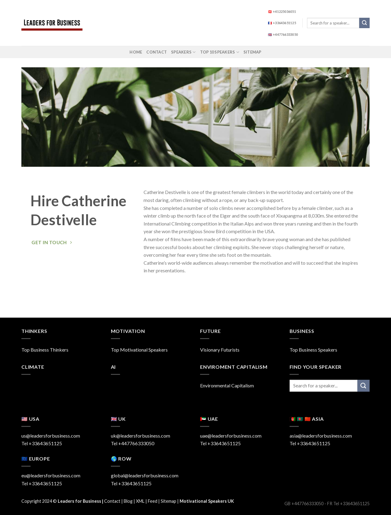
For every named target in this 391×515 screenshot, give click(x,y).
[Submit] (364, 23)
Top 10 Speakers (219, 52)
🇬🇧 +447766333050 (283, 34)
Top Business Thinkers (44, 350)
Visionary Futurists (219, 350)
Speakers (183, 52)
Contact (156, 52)
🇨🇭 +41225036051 (282, 11)
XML (140, 501)
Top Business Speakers (313, 350)
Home (136, 52)
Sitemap (252, 52)
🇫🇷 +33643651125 (282, 23)
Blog (128, 501)
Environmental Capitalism (227, 385)
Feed (152, 501)
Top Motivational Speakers (139, 350)
